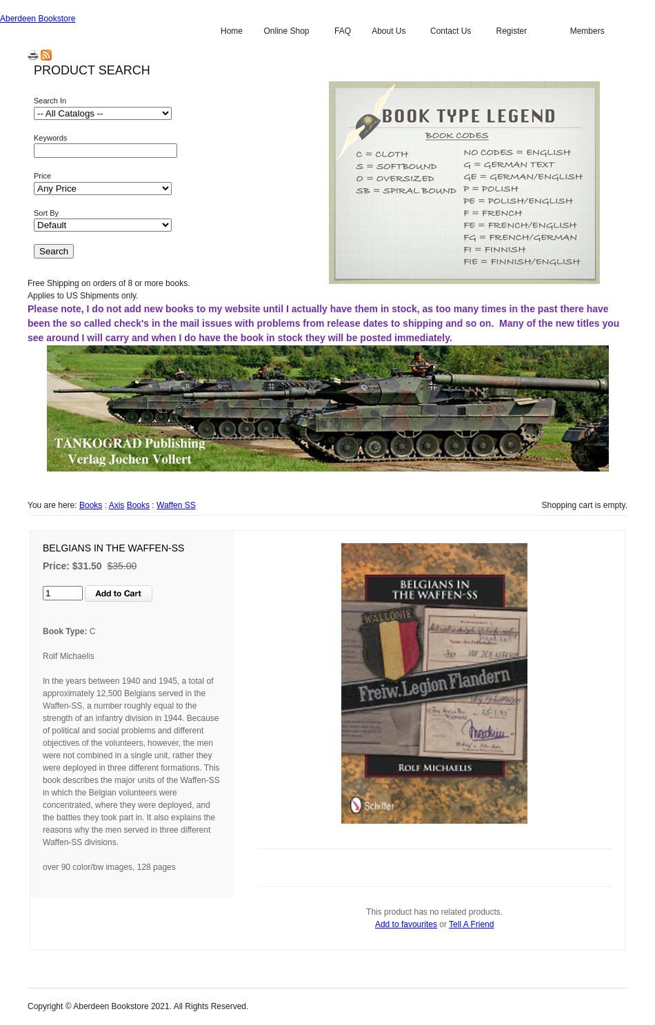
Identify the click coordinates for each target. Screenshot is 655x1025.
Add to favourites (406, 924)
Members (587, 31)
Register (511, 31)
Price (42, 176)
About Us (388, 31)
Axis (117, 505)
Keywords (50, 138)
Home (232, 31)
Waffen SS (176, 505)
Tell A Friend (471, 924)
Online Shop (286, 31)
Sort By (46, 213)
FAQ (342, 31)
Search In (50, 101)
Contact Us (450, 31)
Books (90, 505)
